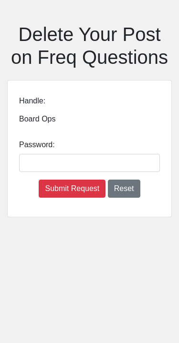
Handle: (32, 101)
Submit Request (72, 188)
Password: (37, 145)
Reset (124, 188)
